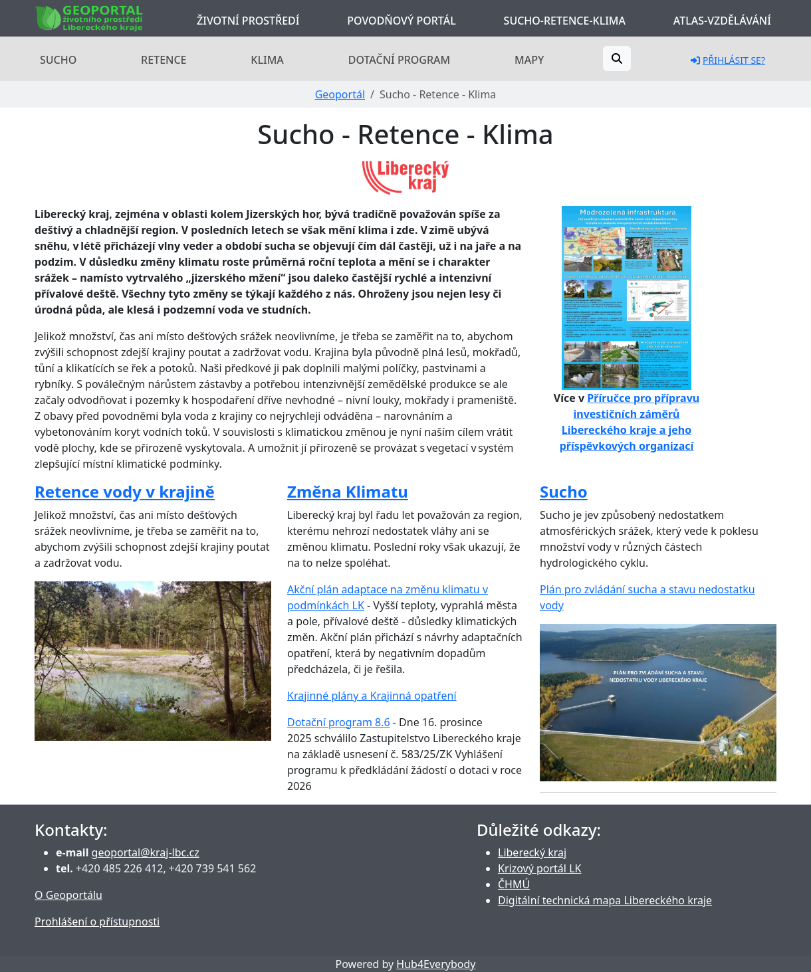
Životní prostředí (248, 20)
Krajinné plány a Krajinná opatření (372, 695)
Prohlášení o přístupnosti (97, 921)
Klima (267, 59)
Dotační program (399, 59)
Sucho (58, 59)
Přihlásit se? (728, 60)
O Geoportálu (68, 895)
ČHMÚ (514, 884)
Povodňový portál (401, 20)
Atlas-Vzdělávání (722, 20)
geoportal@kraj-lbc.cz (145, 852)
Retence (163, 59)
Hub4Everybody (435, 964)
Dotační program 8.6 (338, 722)
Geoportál (340, 94)
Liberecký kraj (532, 852)
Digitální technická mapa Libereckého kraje (605, 900)
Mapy (529, 59)
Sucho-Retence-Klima (565, 20)
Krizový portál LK (539, 868)
